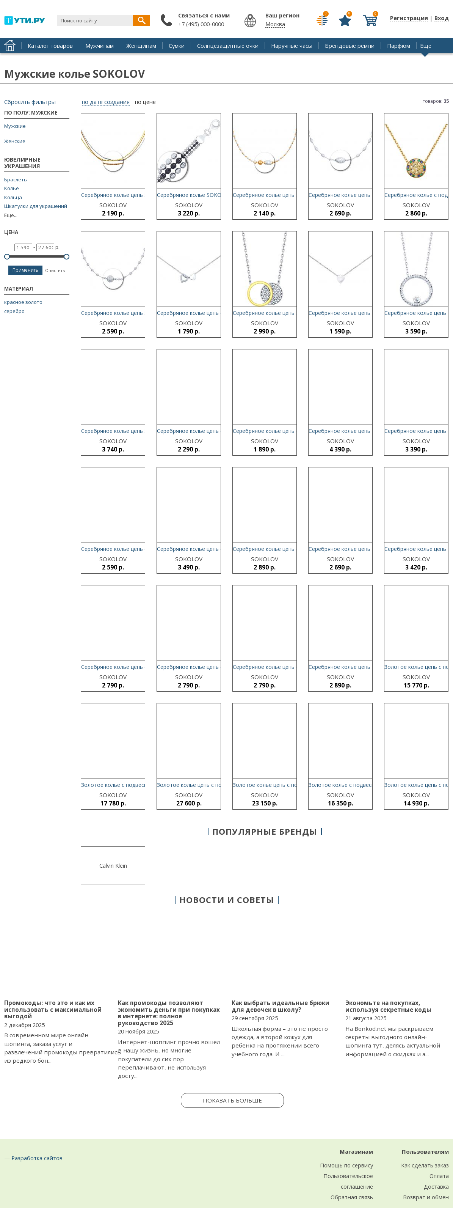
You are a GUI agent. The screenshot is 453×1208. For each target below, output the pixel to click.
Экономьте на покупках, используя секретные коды (388, 1006)
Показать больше (232, 1100)
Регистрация (409, 18)
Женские (14, 141)
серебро (14, 311)
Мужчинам (99, 45)
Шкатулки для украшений (35, 206)
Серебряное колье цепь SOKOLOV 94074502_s (292, 194)
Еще (425, 45)
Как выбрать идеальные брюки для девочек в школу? (280, 1006)
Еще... (10, 215)
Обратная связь (352, 1197)
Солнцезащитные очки (228, 45)
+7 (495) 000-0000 (201, 24)
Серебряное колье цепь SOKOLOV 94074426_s (140, 430)
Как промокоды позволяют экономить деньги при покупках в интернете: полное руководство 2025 (169, 1013)
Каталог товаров (50, 45)
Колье (11, 188)
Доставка (436, 1186)
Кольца (13, 197)
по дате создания (106, 102)
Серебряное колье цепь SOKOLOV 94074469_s (140, 194)
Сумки (177, 45)
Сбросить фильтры (30, 101)
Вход (441, 18)
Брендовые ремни (350, 45)
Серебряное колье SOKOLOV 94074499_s (209, 194)
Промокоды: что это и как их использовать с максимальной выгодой (53, 1009)
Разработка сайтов (37, 1158)
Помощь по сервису (346, 1165)
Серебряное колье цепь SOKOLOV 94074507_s (140, 312)
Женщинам (141, 45)
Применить (25, 270)
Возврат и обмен (426, 1197)
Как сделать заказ (425, 1165)
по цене (145, 102)
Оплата (439, 1176)
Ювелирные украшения (22, 163)
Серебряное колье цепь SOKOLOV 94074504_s (368, 194)
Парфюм (398, 45)
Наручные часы (291, 45)
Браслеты (16, 179)
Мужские (15, 126)
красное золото (23, 302)
